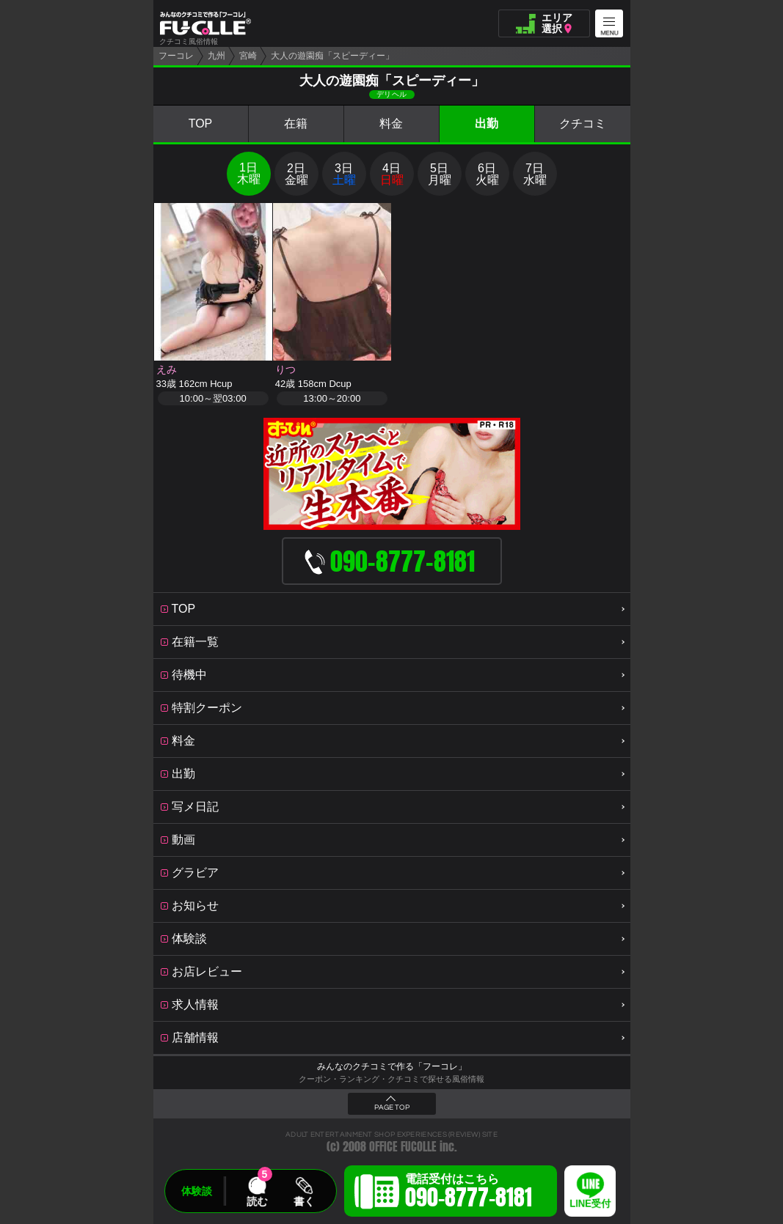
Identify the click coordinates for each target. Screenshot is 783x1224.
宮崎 (248, 56)
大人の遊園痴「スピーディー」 (332, 56)
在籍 (295, 123)
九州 (216, 56)
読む (257, 1201)
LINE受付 (590, 1203)
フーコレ (176, 56)
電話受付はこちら (468, 1193)
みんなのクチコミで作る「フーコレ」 (392, 1066)
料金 (391, 123)
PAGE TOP (391, 1107)
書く (304, 1201)
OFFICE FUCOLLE (403, 1146)
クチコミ (582, 123)
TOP (201, 123)
